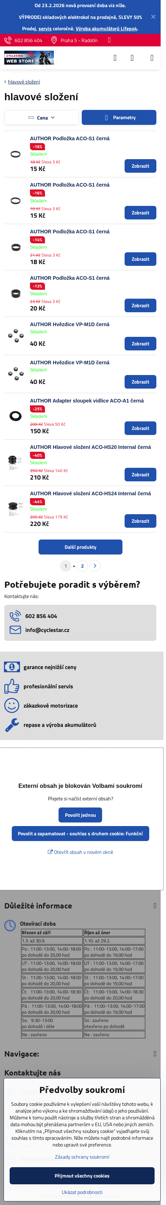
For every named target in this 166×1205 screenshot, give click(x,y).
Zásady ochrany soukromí (82, 1156)
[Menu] (152, 58)
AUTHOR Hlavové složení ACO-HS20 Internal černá (90, 447)
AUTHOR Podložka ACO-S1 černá (70, 138)
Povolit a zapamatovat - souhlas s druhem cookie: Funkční (80, 833)
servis (45, 28)
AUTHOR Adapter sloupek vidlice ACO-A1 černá (87, 401)
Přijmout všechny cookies (82, 1175)
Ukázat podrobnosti (82, 1192)
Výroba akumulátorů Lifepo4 (106, 28)
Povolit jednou (80, 815)
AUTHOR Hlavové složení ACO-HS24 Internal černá (90, 493)
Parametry (118, 117)
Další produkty (80, 547)
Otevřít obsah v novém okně (80, 852)
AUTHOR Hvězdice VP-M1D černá (70, 324)
